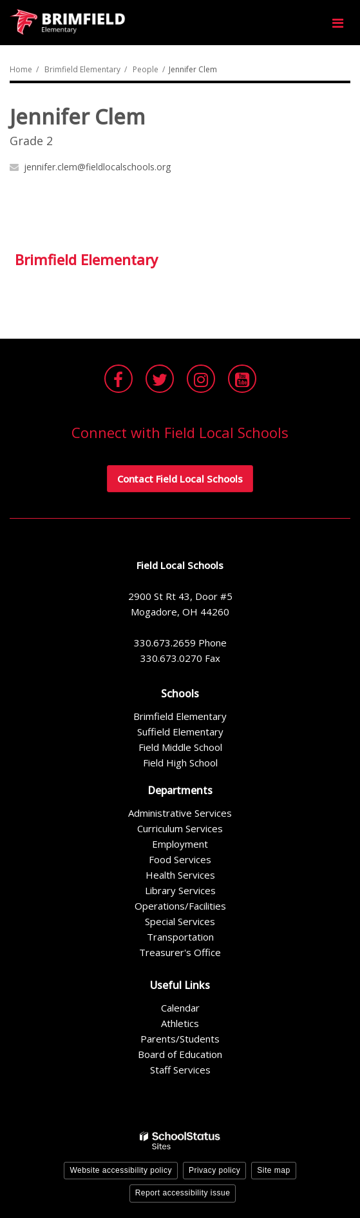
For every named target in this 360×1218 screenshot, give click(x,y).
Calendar (180, 1007)
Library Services (180, 890)
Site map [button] (273, 1170)
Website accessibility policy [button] (121, 1170)
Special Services (180, 921)
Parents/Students (180, 1038)
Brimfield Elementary (82, 69)
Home (21, 69)
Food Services (180, 859)
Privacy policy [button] (214, 1170)
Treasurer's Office (180, 952)
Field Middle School (180, 747)
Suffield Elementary (180, 731)
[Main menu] (337, 22)
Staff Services (180, 1069)
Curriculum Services (180, 828)
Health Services (180, 874)
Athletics (180, 1023)
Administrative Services (180, 812)
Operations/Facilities (180, 905)
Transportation (180, 936)
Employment (180, 843)
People (145, 69)
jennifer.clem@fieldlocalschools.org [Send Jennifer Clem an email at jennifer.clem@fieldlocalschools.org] (97, 167)
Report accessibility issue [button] (183, 1192)
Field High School (180, 762)
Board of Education (180, 1054)
